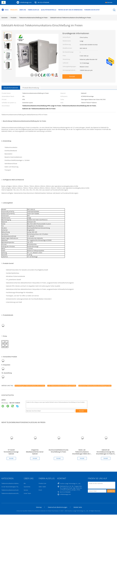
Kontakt (72, 76)
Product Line (42, 483)
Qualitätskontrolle (48, 10)
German (109, 2)
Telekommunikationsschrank (10, 490)
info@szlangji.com (25, 2)
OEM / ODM (42, 487)
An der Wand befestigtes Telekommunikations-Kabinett (17, 487)
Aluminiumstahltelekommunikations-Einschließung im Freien (60, 451)
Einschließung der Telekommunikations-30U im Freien (29, 385)
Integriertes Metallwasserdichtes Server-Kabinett (35, 452)
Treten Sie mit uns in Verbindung (70, 10)
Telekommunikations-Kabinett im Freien (13, 483)
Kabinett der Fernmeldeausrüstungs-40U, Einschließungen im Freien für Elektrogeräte (105, 453)
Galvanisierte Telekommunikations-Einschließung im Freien (95, 385)
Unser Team (27, 493)
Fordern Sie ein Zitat (92, 10)
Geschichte (27, 487)
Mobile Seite (78, 507)
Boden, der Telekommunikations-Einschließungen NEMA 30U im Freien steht (82, 453)
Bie (25, 483)
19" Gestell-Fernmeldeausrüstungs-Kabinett (11, 452)
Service (26, 490)
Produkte (14, 10)
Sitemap (39, 507)
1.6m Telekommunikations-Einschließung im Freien (62, 385)
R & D (40, 490)
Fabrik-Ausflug (33, 10)
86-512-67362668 (43, 2)
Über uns (22, 10)
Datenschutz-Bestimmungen (57, 507)
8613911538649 (15, 403)
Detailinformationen (11, 88)
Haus (4, 10)
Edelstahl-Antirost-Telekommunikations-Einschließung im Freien (70, 18)
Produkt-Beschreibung (31, 88)
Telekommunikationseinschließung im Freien (14, 493)
